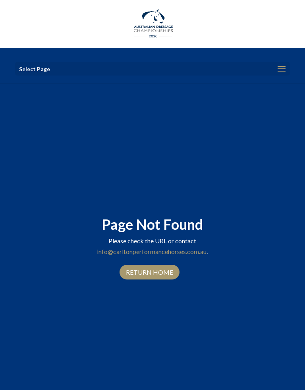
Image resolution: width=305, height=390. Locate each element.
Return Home (149, 272)
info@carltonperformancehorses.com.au (152, 251)
